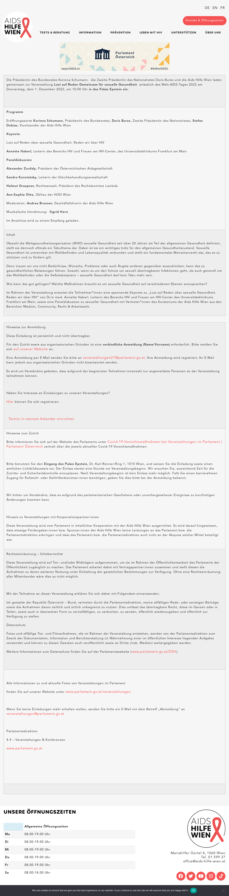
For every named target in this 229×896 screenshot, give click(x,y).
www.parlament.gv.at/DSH (153, 651)
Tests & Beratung (56, 32)
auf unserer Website (30, 349)
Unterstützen (184, 32)
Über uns (214, 32)
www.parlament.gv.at (24, 748)
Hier (10, 402)
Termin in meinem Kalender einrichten (40, 419)
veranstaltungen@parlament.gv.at (35, 714)
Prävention (121, 32)
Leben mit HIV (152, 32)
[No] (223, 892)
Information (91, 32)
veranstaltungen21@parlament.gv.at (114, 358)
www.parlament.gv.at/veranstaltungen (98, 692)
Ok (193, 890)
